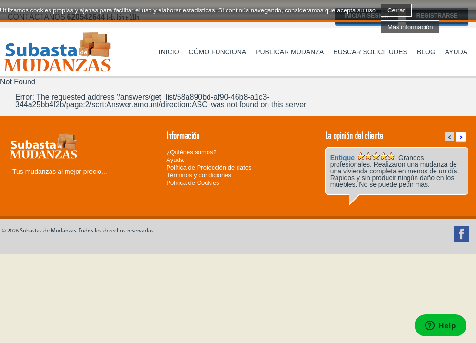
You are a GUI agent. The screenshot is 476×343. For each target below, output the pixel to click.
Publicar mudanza (290, 52)
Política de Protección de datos (208, 167)
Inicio (169, 52)
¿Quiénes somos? (191, 152)
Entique (342, 157)
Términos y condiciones (198, 175)
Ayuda (456, 52)
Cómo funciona (218, 52)
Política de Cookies (192, 182)
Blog (426, 52)
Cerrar (396, 10)
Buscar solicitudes (370, 52)
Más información (410, 26)
